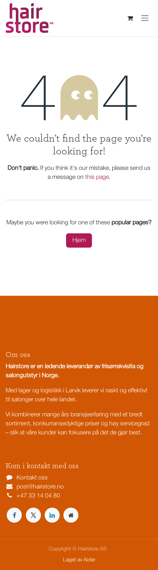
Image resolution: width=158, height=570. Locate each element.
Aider (89, 560)
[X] (33, 515)
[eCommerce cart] (129, 18)
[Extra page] (70, 515)
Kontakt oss (32, 478)
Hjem (79, 240)
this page (97, 177)
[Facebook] (14, 515)
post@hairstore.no (40, 487)
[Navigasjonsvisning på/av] (144, 18)
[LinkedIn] (52, 515)
